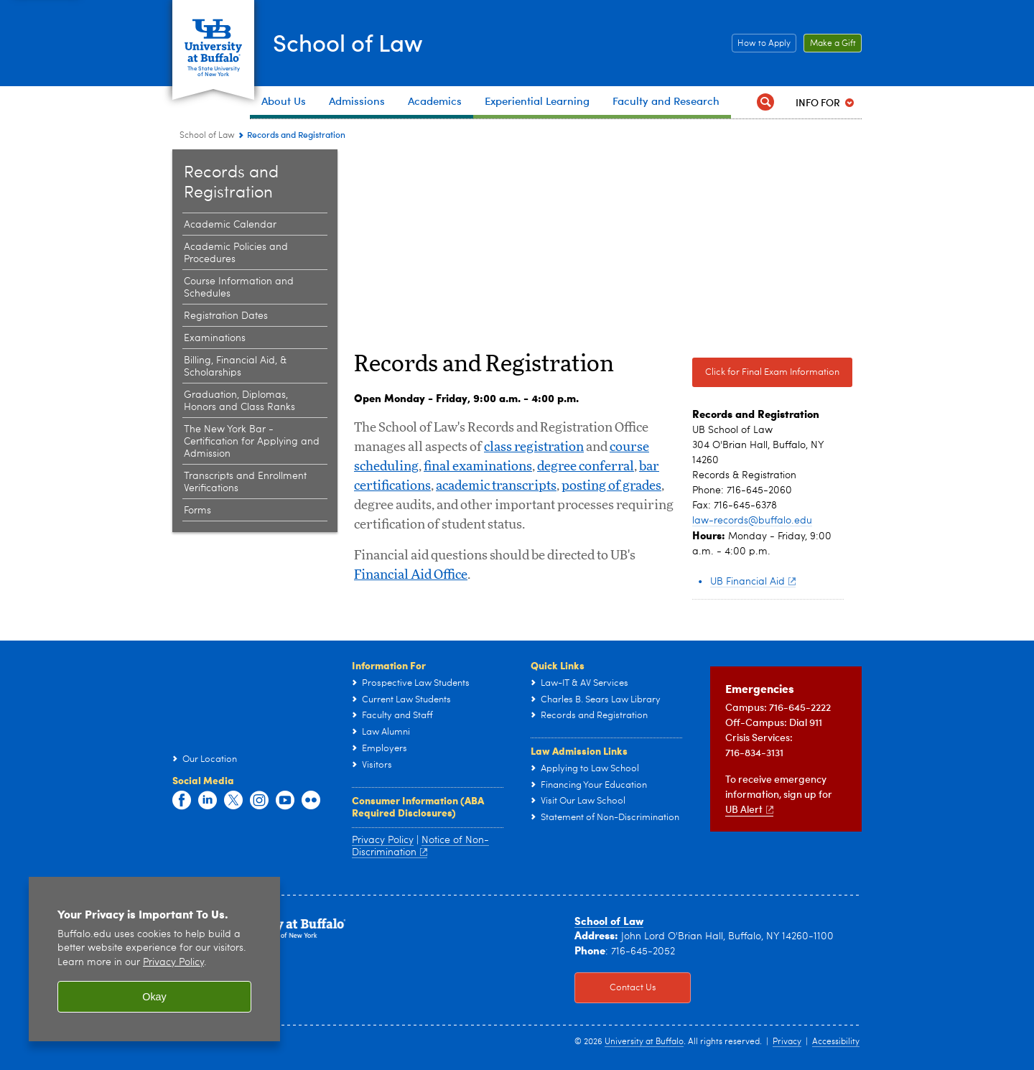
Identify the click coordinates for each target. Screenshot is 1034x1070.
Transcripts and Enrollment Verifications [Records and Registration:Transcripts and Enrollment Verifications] (245, 482)
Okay (154, 996)
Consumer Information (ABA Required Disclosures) (418, 806)
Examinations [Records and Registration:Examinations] (215, 338)
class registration (534, 447)
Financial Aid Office (410, 575)
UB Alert (749, 809)
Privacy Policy (383, 840)
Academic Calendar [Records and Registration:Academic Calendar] (230, 225)
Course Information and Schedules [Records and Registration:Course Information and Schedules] (239, 287)
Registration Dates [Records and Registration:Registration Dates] (226, 316)
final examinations (478, 466)
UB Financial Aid (753, 582)
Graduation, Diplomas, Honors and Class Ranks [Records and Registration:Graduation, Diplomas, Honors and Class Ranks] (239, 401)
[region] (154, 959)
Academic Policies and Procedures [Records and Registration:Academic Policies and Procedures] (236, 253)
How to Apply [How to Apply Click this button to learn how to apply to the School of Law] (761, 44)
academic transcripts (496, 486)
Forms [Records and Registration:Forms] (197, 511)
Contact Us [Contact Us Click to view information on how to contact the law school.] (615, 988)
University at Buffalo (644, 1042)
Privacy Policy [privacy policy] (173, 962)
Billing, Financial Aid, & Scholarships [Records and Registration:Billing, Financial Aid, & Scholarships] (235, 366)
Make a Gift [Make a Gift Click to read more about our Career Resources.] (830, 44)
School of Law (360, 42)
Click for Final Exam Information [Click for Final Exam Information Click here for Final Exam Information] (765, 372)
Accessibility (836, 1042)
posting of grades (611, 486)
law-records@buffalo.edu (752, 521)
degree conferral (585, 466)
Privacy (787, 1042)
